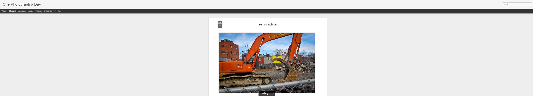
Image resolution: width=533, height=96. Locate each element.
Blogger (274, 94)
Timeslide (57, 11)
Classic (4, 11)
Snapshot (48, 11)
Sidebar (38, 11)
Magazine (22, 11)
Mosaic (30, 11)
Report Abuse (282, 94)
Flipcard (12, 11)
